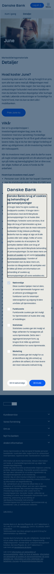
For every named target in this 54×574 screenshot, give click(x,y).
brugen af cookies (15, 255)
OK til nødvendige (17, 383)
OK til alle (37, 383)
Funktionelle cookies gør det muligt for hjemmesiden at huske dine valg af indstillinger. (29, 314)
